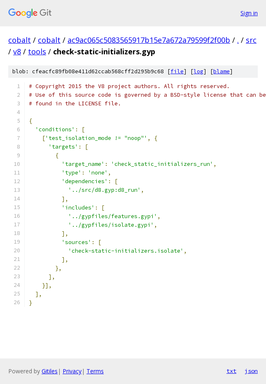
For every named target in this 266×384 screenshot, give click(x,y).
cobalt (19, 40)
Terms (95, 371)
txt (231, 371)
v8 (17, 51)
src (251, 40)
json (251, 371)
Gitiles (50, 371)
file (177, 71)
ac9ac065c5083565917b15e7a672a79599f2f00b (149, 40)
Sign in (249, 13)
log (198, 71)
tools (37, 51)
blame (221, 71)
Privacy (72, 371)
